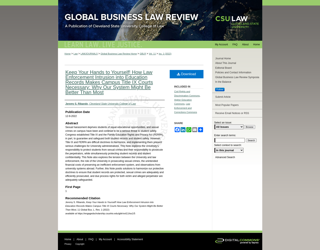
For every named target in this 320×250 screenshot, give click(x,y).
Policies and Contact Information (233, 72)
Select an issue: (223, 122)
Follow (220, 89)
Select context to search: (228, 145)
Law (76, 53)
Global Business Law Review (160, 20)
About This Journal (225, 63)
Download (186, 74)
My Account (105, 239)
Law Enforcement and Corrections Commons (185, 108)
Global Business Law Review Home (118, 53)
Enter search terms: (225, 135)
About (80, 239)
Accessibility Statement (130, 239)
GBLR (143, 53)
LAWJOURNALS (89, 53)
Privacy (68, 244)
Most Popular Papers (227, 105)
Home (68, 53)
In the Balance (223, 81)
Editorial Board (223, 67)
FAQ (90, 239)
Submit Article (223, 96)
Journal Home (223, 58)
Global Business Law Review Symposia (237, 77)
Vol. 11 (152, 53)
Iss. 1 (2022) (165, 53)
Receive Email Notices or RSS (232, 113)
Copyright (79, 244)
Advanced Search (225, 157)
